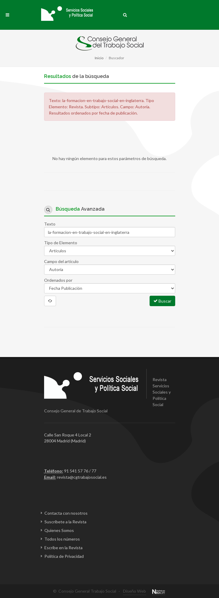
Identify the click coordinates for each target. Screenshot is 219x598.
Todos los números (62, 538)
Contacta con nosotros (66, 513)
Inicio (99, 58)
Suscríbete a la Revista (65, 521)
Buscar (162, 301)
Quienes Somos (59, 530)
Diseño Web (134, 591)
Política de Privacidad (64, 556)
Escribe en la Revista (63, 547)
